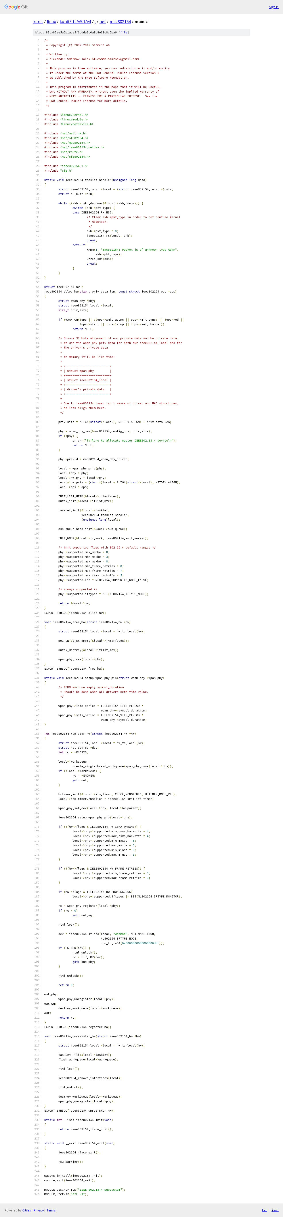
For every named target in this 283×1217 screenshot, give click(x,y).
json (275, 1210)
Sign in (274, 7)
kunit (38, 21)
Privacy (39, 1210)
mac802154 (120, 21)
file (123, 32)
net (102, 21)
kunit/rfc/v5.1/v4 (75, 21)
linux (51, 21)
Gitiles (26, 1210)
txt (264, 1210)
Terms (51, 1210)
